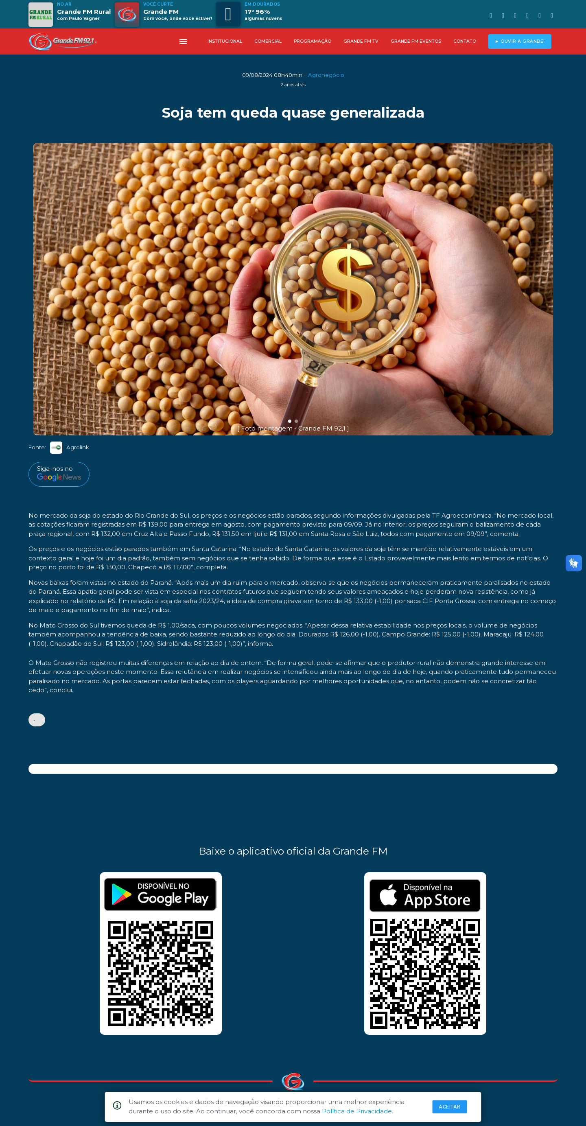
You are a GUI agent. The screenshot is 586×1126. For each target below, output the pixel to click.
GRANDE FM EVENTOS (416, 41)
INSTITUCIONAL (225, 41)
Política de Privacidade (357, 1111)
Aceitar (450, 1107)
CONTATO (464, 41)
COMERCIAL (268, 41)
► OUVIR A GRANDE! (520, 41)
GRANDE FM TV (360, 41)
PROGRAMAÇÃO (312, 41)
